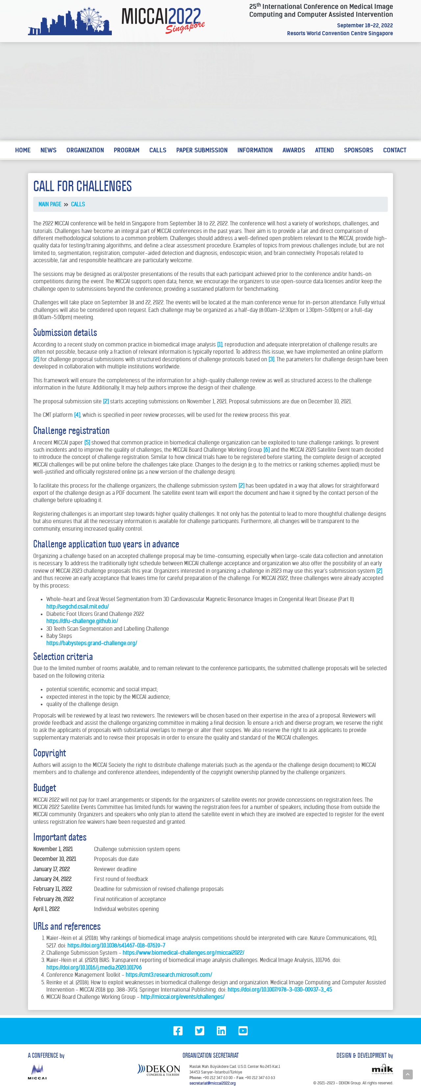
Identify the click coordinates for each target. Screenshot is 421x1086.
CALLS (157, 150)
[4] (77, 415)
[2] (36, 359)
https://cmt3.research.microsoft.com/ (169, 975)
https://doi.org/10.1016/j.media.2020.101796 (94, 967)
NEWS (48, 150)
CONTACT (394, 150)
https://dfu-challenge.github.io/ (82, 621)
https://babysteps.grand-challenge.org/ (91, 643)
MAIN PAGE (49, 204)
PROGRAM (126, 150)
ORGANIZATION (85, 150)
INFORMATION (255, 150)
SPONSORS (358, 150)
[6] (266, 449)
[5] (87, 442)
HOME (23, 150)
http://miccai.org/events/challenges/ (183, 997)
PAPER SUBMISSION (202, 150)
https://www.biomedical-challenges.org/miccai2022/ (183, 952)
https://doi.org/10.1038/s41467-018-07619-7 (116, 945)
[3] (271, 359)
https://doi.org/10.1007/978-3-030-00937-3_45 (280, 989)
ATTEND (324, 150)
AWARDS (294, 150)
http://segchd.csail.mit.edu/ (77, 606)
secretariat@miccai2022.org (212, 1083)
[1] (219, 344)
